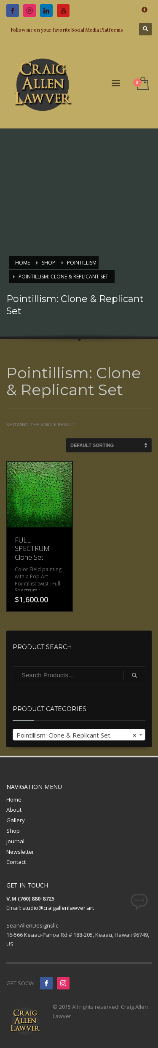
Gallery (15, 820)
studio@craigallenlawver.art (58, 908)
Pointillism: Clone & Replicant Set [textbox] (76, 735)
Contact (16, 862)
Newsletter (20, 852)
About (13, 809)
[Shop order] (109, 445)
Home (13, 799)
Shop (13, 830)
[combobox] (79, 735)
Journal (15, 841)
